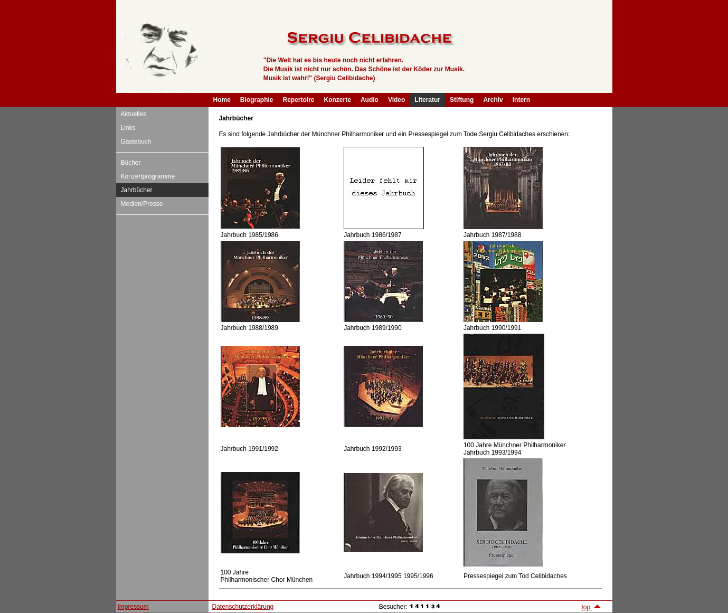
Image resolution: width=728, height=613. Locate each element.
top (591, 607)
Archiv (493, 99)
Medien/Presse (142, 204)
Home (222, 99)
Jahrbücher (137, 190)
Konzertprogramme (148, 176)
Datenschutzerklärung (243, 606)
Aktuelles (134, 114)
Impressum (133, 606)
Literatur (427, 99)
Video (396, 99)
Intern (521, 99)
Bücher (131, 162)
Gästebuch (136, 141)
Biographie (256, 99)
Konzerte (337, 99)
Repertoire (299, 99)
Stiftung (462, 99)
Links (128, 127)
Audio (370, 99)
